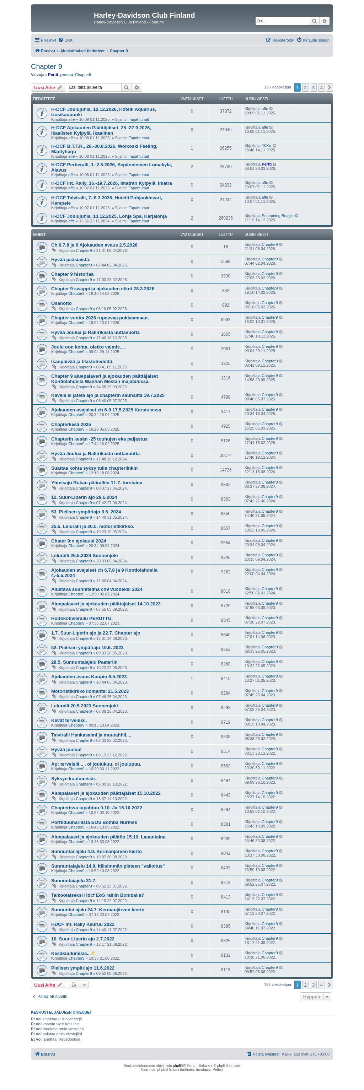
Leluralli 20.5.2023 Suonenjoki (84, 705)
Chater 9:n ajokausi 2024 (78, 541)
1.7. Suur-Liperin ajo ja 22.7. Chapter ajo (95, 633)
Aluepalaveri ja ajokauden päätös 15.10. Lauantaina (108, 837)
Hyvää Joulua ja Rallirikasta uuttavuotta (95, 332)
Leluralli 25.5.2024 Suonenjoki (84, 555)
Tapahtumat (139, 119)
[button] (329, 87)
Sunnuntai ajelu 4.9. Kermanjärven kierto (96, 851)
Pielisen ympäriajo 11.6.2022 (82, 968)
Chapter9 (83, 74)
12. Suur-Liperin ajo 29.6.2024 (84, 497)
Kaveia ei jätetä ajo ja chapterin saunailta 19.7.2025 (108, 395)
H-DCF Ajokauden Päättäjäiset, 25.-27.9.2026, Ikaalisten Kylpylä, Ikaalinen (101, 130)
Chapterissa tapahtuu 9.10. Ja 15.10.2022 (96, 807)
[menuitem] (65, 40)
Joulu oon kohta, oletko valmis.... (88, 347)
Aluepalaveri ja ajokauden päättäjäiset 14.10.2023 (106, 603)
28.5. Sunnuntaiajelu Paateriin (84, 662)
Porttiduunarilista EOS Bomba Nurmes (94, 822)
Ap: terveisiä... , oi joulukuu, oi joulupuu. (96, 764)
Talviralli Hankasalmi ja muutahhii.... (91, 735)
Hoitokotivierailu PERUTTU (81, 618)
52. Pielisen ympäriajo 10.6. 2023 (87, 647)
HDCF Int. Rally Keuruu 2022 (82, 924)
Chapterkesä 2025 (71, 424)
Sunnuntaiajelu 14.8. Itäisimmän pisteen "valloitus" (108, 866)
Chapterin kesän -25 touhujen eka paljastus (99, 439)
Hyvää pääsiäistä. (70, 259)
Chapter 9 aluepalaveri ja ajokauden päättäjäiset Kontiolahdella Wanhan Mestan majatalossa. (104, 378)
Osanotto (61, 303)
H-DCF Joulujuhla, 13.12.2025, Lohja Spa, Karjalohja (109, 216)
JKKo (266, 146)
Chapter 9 (46, 66)
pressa (66, 74)
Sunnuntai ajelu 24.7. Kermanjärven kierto (97, 909)
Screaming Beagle (278, 216)
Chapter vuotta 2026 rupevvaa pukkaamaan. (100, 317)
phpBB (178, 1066)
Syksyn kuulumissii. (73, 778)
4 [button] (321, 87)
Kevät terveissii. (69, 720)
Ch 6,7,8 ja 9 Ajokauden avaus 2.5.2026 (94, 245)
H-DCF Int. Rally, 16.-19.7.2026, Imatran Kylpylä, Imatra (111, 183)
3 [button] (313, 87)
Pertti (53, 74)
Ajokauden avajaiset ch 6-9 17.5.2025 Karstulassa (106, 409)
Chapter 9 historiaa (72, 274)
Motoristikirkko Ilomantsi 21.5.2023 (90, 691)
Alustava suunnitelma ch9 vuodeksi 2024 (97, 589)
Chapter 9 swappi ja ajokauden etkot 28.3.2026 (102, 288)
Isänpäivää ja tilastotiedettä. (82, 361)
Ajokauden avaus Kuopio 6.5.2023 (89, 676)
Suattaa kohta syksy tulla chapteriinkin (94, 468)
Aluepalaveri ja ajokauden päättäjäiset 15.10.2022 (106, 793)
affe (71, 119)
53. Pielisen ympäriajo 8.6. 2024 (86, 511)
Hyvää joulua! (66, 749)
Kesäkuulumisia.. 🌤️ (73, 953)
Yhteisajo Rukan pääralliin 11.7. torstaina (97, 482)
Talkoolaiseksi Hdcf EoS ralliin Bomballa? (97, 895)
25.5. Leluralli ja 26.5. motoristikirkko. (92, 526)
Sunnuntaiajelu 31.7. (74, 880)
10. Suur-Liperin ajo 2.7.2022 (82, 938)
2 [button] (305, 87)
